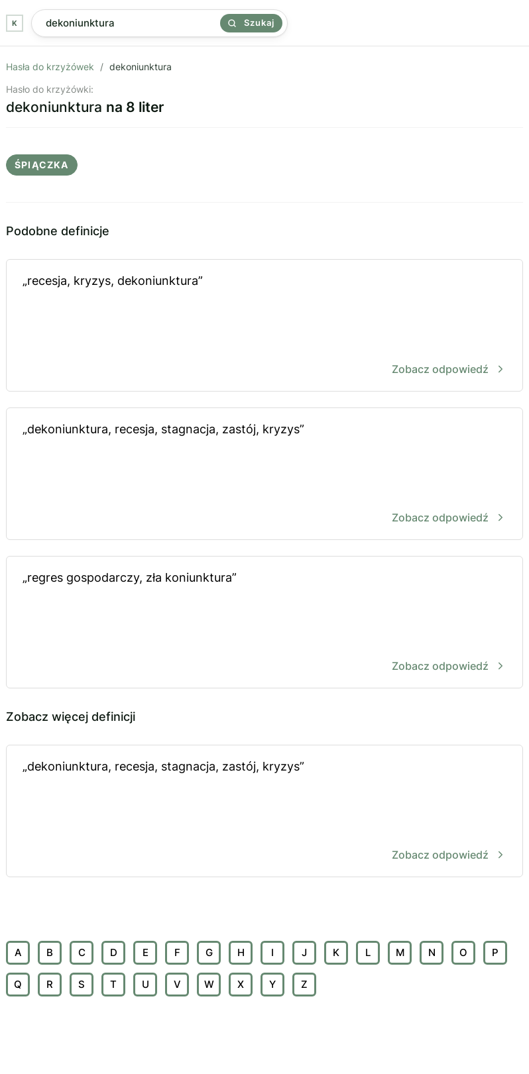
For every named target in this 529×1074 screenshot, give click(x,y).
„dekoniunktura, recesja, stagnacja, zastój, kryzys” (264, 474)
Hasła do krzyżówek (50, 66)
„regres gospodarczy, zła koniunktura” (264, 623)
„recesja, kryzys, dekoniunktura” (264, 326)
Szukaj (251, 22)
